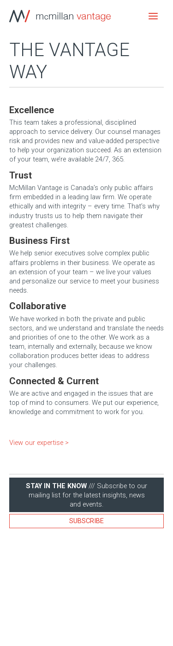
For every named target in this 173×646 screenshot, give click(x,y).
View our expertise (36, 442)
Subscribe (86, 521)
